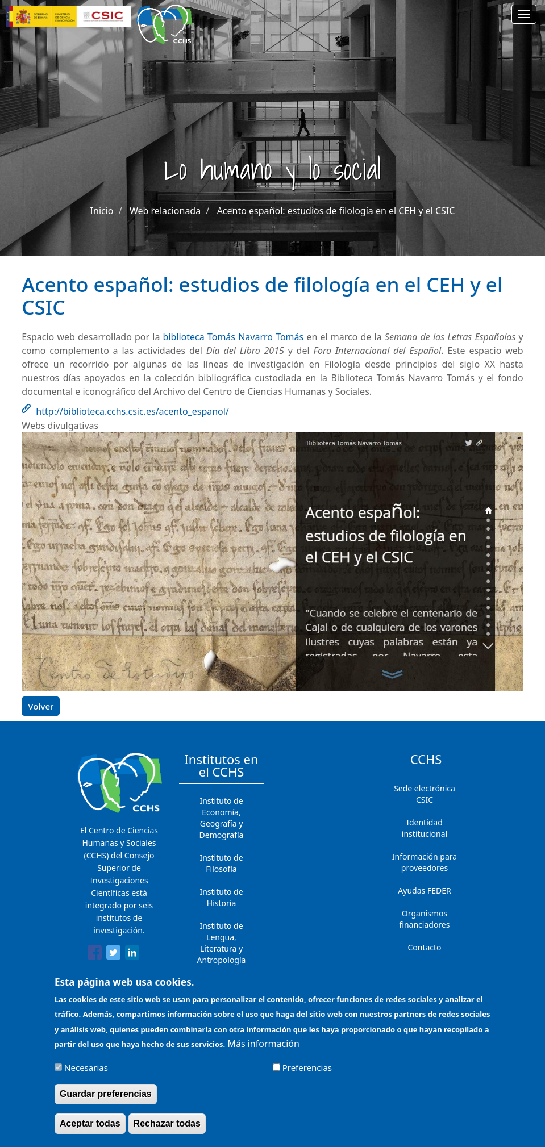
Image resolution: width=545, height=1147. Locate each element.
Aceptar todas (90, 1130)
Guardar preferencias (106, 1101)
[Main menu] (523, 14)
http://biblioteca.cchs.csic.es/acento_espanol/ (132, 411)
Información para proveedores (424, 862)
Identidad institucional (424, 828)
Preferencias (307, 1074)
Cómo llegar (424, 970)
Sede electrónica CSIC (424, 794)
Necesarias (86, 1074)
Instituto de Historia (221, 897)
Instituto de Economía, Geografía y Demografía (221, 817)
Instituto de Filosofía (221, 863)
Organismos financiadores (425, 919)
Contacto (424, 947)
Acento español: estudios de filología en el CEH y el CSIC (336, 211)
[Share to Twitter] (113, 954)
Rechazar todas (167, 1130)
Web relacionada (165, 211)
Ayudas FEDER (424, 890)
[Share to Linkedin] (132, 954)
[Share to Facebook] (95, 954)
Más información (263, 1050)
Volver (40, 706)
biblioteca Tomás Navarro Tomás (233, 337)
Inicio (102, 211)
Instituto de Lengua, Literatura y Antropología (221, 942)
